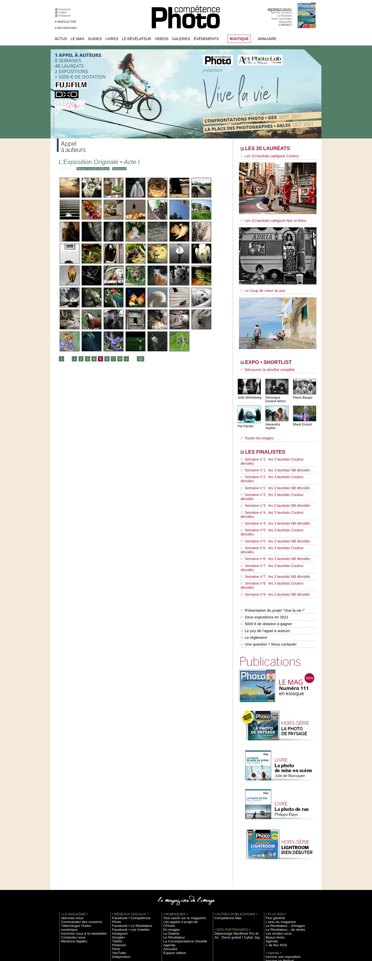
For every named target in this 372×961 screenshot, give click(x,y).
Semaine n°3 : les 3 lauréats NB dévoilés (271, 475)
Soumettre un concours (280, 885)
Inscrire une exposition (279, 877)
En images (169, 846)
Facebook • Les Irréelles (127, 846)
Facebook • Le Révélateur (128, 842)
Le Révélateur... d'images (281, 846)
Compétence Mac (225, 839)
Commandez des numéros (77, 842)
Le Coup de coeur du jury (260, 287)
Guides (95, 39)
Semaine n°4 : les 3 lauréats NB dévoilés (271, 485)
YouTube (117, 870)
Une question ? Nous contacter (268, 566)
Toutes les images (255, 430)
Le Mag (77, 39)
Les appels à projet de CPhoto (181, 842)
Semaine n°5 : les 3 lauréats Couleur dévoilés (274, 490)
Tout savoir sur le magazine (180, 839)
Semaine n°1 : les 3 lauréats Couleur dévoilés (274, 451)
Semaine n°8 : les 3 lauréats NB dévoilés (271, 524)
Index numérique (282, 18)
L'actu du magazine (277, 842)
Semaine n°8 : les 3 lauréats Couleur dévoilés (274, 519)
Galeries (181, 39)
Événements (206, 39)
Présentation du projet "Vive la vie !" (271, 539)
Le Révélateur (136, 39)
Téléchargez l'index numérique (79, 846)
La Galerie (169, 850)
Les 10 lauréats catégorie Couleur (266, 156)
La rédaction (273, 908)
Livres (111, 39)
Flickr (115, 866)
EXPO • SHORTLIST (277, 358)
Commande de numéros (280, 901)
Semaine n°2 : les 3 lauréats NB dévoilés (271, 465)
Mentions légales (71, 858)
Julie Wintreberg (249, 392)
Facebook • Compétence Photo (131, 839)
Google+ (117, 854)
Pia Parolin (245, 421)
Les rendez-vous (276, 854)
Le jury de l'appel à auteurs (264, 555)
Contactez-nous (70, 854)
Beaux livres (273, 858)
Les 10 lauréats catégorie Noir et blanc (269, 219)
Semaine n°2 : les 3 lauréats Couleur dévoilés (274, 460)
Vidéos (161, 39)
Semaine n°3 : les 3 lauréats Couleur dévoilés (274, 470)
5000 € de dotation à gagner (265, 550)
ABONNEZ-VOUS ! (280, 9)
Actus (61, 39)
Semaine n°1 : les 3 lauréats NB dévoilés (271, 456)
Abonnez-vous (70, 839)
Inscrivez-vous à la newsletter (79, 850)
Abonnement (273, 904)
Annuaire (267, 39)
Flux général (273, 839)
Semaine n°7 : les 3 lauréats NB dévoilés (271, 514)
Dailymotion (119, 873)
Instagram (65, 15)
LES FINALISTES (272, 444)
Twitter (63, 12)
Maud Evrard (302, 419)
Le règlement (253, 561)
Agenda (168, 862)
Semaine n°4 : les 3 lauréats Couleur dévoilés (274, 480)
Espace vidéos (172, 870)
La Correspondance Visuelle (180, 858)
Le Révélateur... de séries (281, 850)
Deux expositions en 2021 (263, 544)
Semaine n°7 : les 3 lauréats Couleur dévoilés (274, 510)
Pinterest (117, 862)
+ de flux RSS (274, 866)
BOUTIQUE (239, 39)
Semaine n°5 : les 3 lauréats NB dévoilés (271, 495)
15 (137, 359)
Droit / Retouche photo (279, 912)
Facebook (65, 9)
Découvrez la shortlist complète (264, 365)
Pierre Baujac (302, 392)
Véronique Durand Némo (275, 394)
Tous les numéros (281, 12)
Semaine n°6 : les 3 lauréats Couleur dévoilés (274, 500)
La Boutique (284, 15)
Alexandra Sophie (277, 419)
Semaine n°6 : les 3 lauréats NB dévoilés (271, 505)
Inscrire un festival (277, 881)
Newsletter (285, 21)
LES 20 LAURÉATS (276, 149)
